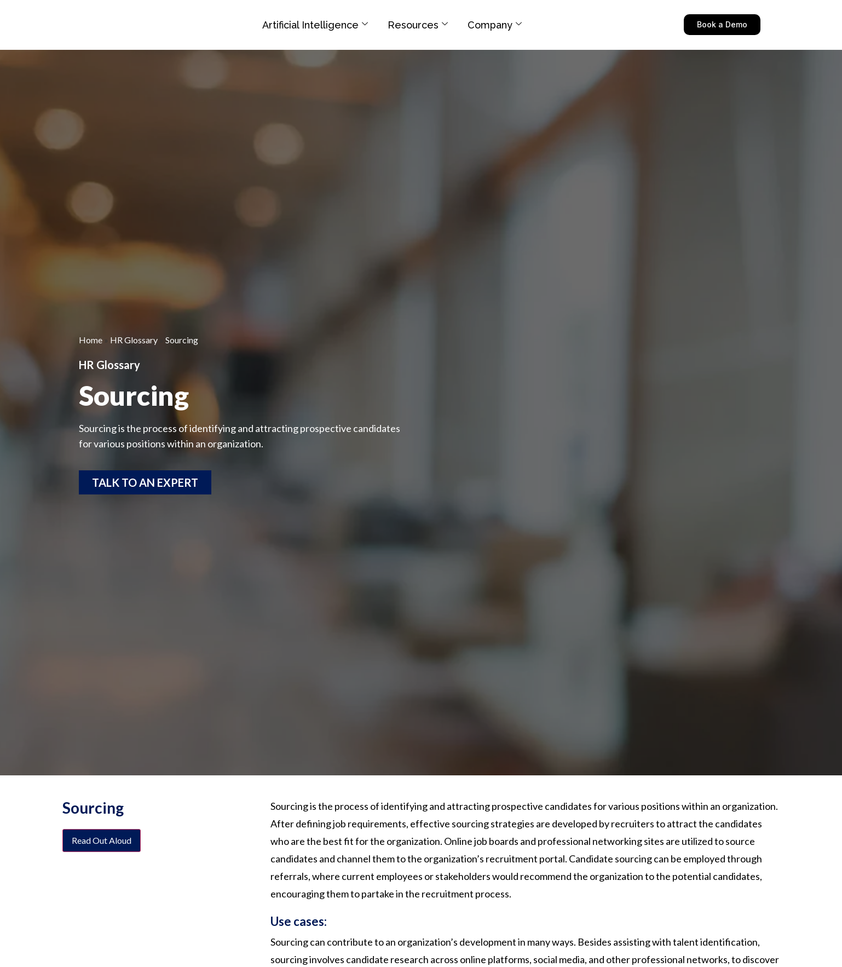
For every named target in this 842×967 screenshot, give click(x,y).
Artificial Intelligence (315, 25)
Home (90, 340)
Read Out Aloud (101, 840)
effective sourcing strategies (471, 824)
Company (495, 25)
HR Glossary (134, 340)
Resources (418, 25)
